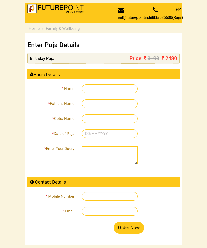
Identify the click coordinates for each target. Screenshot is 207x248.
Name (68, 88)
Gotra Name (63, 118)
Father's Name (61, 103)
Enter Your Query (59, 148)
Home (34, 28)
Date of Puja (63, 133)
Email (68, 211)
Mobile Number (60, 196)
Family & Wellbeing (63, 28)
